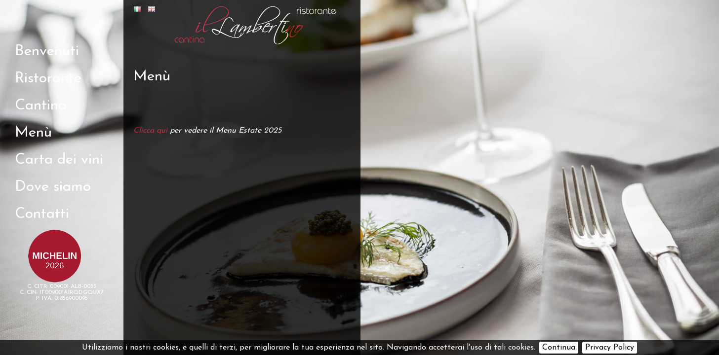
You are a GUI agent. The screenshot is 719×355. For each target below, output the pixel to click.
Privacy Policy (609, 348)
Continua (558, 348)
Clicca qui (150, 131)
